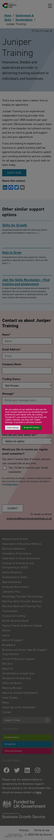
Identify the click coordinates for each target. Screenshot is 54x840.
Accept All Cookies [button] (31, 427)
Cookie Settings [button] (13, 427)
